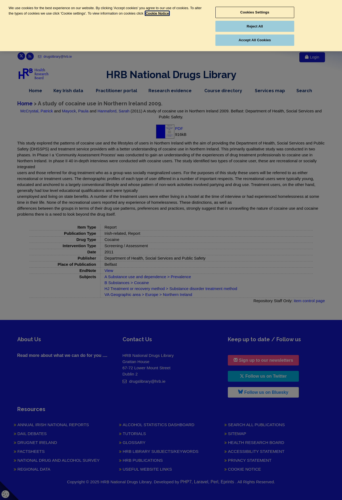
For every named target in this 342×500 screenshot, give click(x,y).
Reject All (255, 26)
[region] (171, 25)
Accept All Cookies (255, 40)
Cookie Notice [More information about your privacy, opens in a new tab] (157, 13)
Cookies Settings (254, 12)
